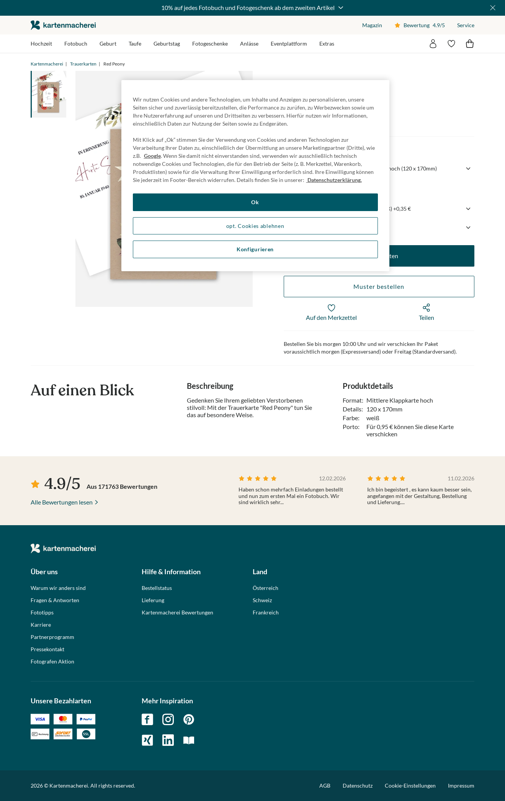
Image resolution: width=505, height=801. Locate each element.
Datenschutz (358, 785)
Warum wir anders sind (58, 588)
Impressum (461, 785)
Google (152, 155)
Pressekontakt (47, 649)
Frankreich (266, 612)
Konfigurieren (255, 249)
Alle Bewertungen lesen (62, 502)
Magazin (372, 25)
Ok (255, 202)
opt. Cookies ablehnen (255, 226)
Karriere (41, 625)
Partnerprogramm (52, 637)
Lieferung (153, 600)
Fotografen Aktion (52, 661)
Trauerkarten (83, 64)
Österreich (265, 588)
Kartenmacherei (47, 64)
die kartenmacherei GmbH (63, 25)
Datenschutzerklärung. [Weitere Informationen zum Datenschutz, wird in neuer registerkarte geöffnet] (334, 180)
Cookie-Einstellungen (410, 786)
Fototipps (42, 612)
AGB (324, 785)
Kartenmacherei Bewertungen (177, 612)
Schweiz (262, 600)
